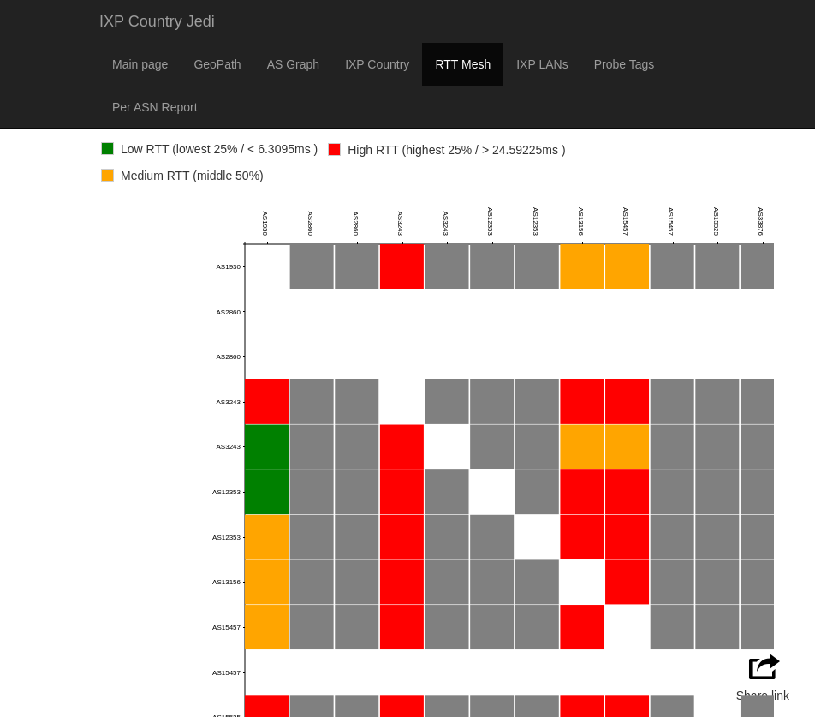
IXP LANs (542, 64)
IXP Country (377, 64)
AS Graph (293, 64)
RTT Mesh (463, 64)
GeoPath (217, 64)
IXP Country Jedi (157, 21)
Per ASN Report (155, 107)
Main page (140, 64)
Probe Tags (624, 64)
